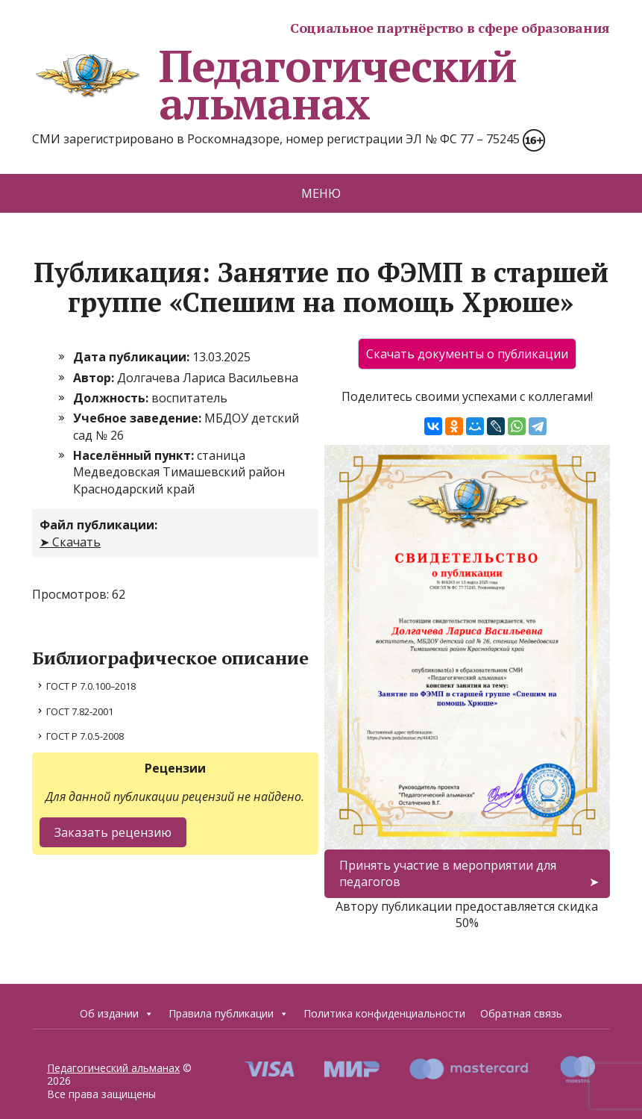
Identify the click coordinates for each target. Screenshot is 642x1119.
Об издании (117, 1014)
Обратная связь (521, 1013)
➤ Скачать (70, 542)
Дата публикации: (132, 357)
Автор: (95, 378)
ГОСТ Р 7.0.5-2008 (85, 736)
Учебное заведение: (138, 418)
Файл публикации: (98, 525)
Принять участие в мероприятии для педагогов (447, 873)
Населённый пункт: (135, 455)
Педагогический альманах (274, 84)
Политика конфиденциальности (384, 1013)
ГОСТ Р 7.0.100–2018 (91, 686)
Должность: (112, 398)
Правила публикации (229, 1014)
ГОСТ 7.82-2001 (79, 711)
